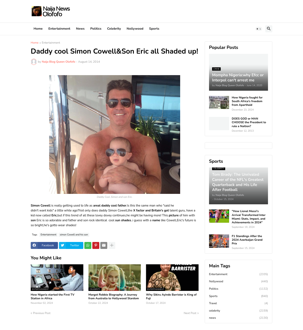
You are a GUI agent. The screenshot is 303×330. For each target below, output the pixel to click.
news (238, 318)
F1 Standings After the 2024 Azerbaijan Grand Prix (247, 239)
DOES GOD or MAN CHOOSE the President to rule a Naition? (249, 122)
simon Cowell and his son (74, 234)
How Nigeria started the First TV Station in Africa (52, 296)
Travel (238, 303)
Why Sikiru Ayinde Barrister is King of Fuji (171, 296)
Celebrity (114, 28)
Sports (154, 28)
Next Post (190, 313)
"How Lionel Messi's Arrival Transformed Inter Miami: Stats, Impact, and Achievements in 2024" (249, 216)
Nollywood (135, 28)
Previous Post (41, 313)
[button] (258, 29)
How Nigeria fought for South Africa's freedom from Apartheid (247, 101)
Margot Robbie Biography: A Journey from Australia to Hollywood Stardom (113, 296)
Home (38, 28)
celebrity (238, 311)
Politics (95, 28)
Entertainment (59, 28)
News (80, 28)
